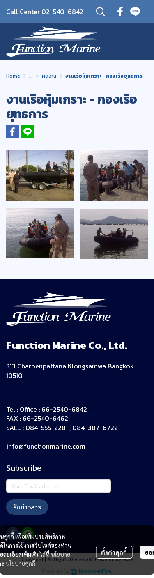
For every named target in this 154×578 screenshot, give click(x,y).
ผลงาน (49, 76)
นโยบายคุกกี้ (20, 563)
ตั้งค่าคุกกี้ (114, 552)
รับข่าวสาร (27, 507)
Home (13, 76)
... (31, 76)
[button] (101, 11)
